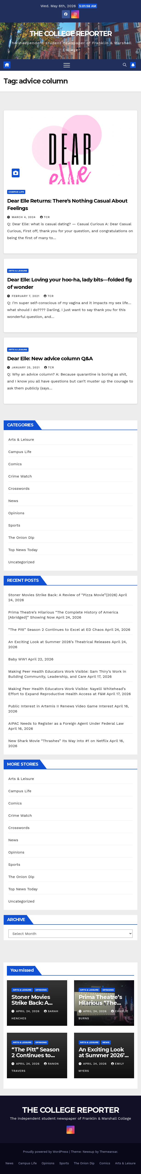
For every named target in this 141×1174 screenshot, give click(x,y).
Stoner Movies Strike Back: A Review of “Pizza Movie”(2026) (62, 595)
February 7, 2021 (26, 296)
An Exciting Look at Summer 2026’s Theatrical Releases (59, 642)
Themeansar (108, 1151)
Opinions (16, 513)
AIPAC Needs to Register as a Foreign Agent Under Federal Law (66, 723)
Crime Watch (20, 476)
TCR (45, 217)
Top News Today (23, 550)
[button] (125, 65)
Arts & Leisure (18, 270)
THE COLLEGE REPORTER (70, 33)
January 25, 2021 (26, 367)
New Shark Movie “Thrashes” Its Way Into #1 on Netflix (58, 741)
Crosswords (19, 488)
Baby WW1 (17, 659)
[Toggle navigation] (66, 65)
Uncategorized (21, 562)
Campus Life (16, 192)
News (13, 501)
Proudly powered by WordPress (46, 1151)
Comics (15, 464)
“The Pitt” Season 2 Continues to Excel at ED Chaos (56, 629)
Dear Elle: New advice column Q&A (50, 358)
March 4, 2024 (24, 217)
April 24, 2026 (28, 1011)
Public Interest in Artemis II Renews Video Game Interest (60, 706)
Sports (14, 525)
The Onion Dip (21, 537)
